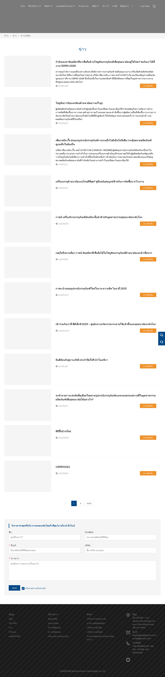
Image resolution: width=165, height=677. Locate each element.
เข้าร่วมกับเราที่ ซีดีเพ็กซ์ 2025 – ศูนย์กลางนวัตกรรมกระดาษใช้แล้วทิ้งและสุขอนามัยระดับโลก (106, 324)
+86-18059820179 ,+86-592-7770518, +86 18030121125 (143, 649)
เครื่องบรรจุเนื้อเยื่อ (94, 632)
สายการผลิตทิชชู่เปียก (96, 623)
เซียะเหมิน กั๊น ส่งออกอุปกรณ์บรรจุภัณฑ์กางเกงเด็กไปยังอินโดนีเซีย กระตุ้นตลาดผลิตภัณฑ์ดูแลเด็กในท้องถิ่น (104, 142)
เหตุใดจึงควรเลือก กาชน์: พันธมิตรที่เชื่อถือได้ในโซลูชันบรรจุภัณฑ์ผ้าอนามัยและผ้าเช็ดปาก (104, 253)
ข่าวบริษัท (25, 35)
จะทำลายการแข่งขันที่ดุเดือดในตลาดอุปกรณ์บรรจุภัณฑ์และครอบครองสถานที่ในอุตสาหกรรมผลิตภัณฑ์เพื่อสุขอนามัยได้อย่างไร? (106, 397)
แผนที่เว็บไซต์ (14, 636)
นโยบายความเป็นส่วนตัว (35, 588)
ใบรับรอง (12, 632)
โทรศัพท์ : (89, 532)
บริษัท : (88, 545)
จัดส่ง (11, 619)
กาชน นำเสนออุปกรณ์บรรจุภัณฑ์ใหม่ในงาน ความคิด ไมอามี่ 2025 (91, 288)
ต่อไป (89, 503)
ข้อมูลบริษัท (52, 619)
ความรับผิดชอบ (54, 632)
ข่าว (15, 35)
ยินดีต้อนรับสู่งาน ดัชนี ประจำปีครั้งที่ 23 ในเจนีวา (82, 360)
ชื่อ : (11, 532)
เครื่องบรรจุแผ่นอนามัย (96, 619)
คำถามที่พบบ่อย (54, 627)
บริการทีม (13, 623)
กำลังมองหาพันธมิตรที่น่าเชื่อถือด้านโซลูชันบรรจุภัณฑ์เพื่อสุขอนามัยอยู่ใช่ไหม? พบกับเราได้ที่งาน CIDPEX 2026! (105, 63)
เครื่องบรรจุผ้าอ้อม (94, 627)
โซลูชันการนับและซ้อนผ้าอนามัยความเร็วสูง (79, 103)
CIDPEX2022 (63, 467)
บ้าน (6, 35)
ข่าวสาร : (14, 558)
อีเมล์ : (13, 545)
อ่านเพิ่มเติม (148, 85)
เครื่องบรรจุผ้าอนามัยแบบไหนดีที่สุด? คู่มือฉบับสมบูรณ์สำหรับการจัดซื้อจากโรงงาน (100, 181)
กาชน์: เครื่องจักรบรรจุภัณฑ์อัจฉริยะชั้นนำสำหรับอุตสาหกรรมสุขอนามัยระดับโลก (99, 217)
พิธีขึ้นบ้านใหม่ (63, 431)
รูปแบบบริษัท (53, 623)
